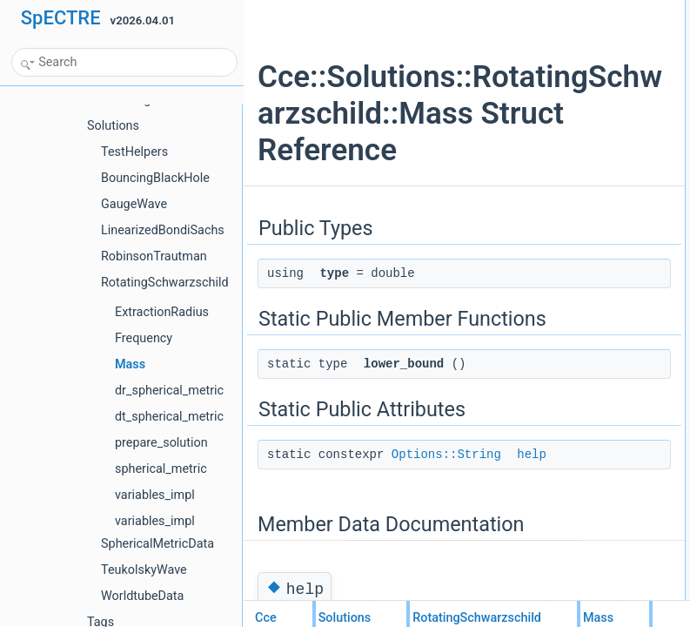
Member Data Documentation (586, 124)
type (542, 29)
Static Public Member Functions (591, 48)
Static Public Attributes (569, 86)
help (542, 105)
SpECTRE (61, 18)
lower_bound (562, 67)
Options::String (446, 552)
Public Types (547, 9)
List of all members (562, 163)
